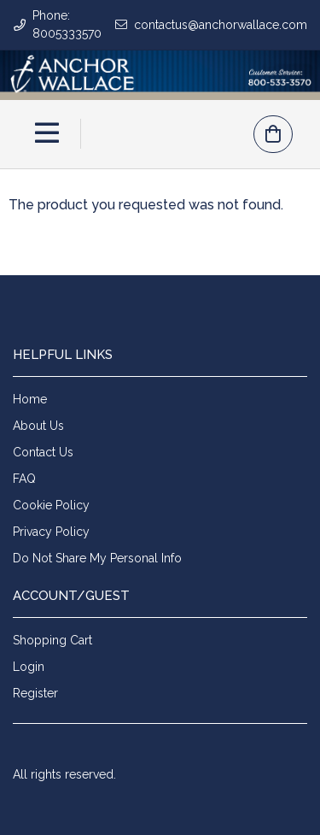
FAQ (24, 478)
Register (35, 693)
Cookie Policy (51, 505)
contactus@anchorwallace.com (220, 25)
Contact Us (43, 452)
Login (28, 666)
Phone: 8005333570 (67, 24)
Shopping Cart (52, 640)
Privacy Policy (51, 531)
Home (30, 399)
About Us (38, 425)
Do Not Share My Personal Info (97, 558)
